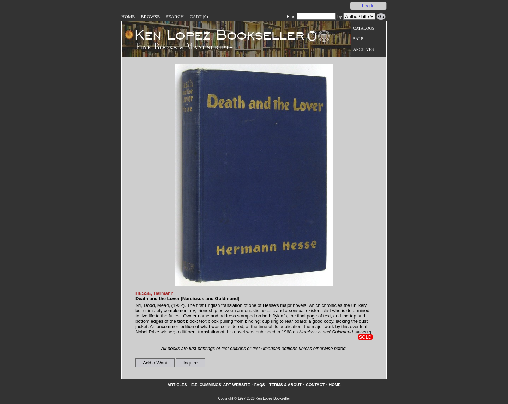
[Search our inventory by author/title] (359, 16)
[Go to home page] (215, 34)
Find (311, 16)
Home (128, 16)
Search (175, 16)
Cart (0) (199, 16)
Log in (368, 5)
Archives (363, 49)
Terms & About (285, 384)
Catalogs (363, 28)
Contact (315, 384)
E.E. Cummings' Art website (220, 384)
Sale (358, 39)
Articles (177, 384)
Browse (150, 16)
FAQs (259, 384)
